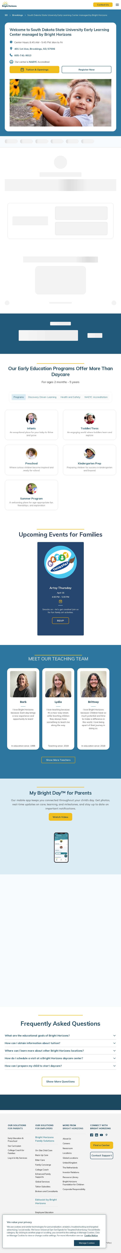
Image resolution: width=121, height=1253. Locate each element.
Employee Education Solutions (44, 1214)
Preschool (31, 463)
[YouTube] (101, 1134)
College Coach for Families (16, 1151)
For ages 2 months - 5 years (61, 382)
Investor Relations (71, 1172)
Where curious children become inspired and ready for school (31, 469)
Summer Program (31, 498)
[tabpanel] (60, 588)
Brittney (93, 702)
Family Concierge (43, 1165)
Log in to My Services (17, 1158)
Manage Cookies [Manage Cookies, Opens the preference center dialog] (87, 1243)
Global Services (42, 1181)
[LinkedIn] (96, 1134)
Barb (23, 702)
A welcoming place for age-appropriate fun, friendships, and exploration (31, 504)
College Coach (42, 1169)
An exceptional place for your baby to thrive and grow (31, 434)
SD (6, 15)
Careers (66, 1143)
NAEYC (33, 61)
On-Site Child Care (43, 1150)
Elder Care (40, 1160)
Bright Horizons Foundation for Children (73, 1183)
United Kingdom (70, 1162)
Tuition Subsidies (42, 1186)
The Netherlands (70, 1167)
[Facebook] (91, 1134)
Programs (18, 397)
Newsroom (68, 1148)
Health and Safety (70, 397)
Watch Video (60, 817)
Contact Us (103, 4)
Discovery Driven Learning (42, 397)
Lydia (58, 702)
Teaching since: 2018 (58, 745)
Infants (31, 428)
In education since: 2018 (93, 745)
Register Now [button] (87, 69)
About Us (67, 1138)
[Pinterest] (106, 1134)
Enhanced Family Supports (43, 1175)
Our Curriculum (14, 1146)
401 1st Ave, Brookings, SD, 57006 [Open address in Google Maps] (34, 48)
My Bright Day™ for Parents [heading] (60, 793)
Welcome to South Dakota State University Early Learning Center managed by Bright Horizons (59, 32)
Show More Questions (60, 1081)
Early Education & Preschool (15, 1139)
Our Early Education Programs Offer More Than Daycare (60, 371)
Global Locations (70, 1158)
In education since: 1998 (23, 745)
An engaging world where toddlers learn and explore (89, 434)
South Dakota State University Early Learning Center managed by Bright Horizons (67, 15)
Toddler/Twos (89, 428)
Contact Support (101, 1155)
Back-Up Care (41, 1155)
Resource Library (70, 1177)
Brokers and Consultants (46, 1191)
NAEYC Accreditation (96, 397)
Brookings (17, 15)
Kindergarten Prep (89, 463)
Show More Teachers (58, 759)
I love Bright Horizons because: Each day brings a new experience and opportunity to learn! (23, 714)
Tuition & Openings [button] (34, 69)
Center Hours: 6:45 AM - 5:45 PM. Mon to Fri (38, 42)
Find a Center (101, 1145)
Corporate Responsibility (74, 1189)
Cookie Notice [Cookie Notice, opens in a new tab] (91, 1235)
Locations (67, 1153)
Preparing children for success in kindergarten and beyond (89, 469)
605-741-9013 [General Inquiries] (22, 55)
